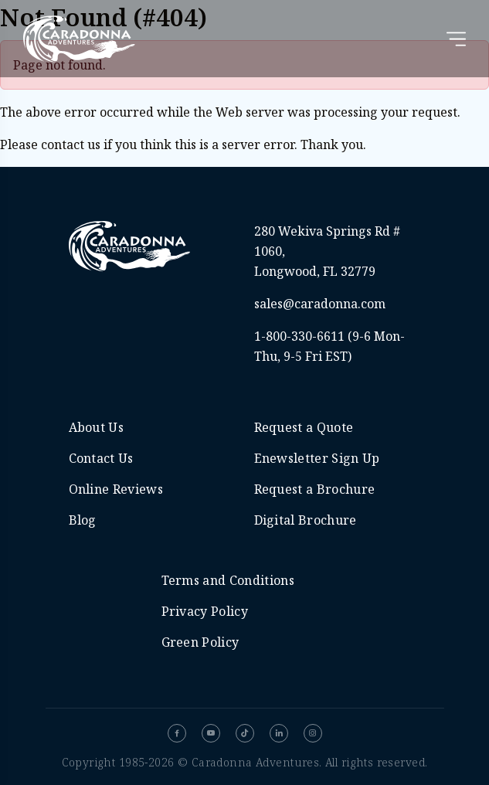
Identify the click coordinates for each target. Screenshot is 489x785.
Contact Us (101, 458)
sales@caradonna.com (319, 303)
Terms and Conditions (227, 580)
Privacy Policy (204, 611)
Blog (83, 519)
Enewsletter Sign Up (317, 458)
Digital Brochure (305, 519)
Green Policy (200, 642)
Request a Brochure (314, 489)
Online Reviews (116, 489)
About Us (96, 427)
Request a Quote (304, 427)
